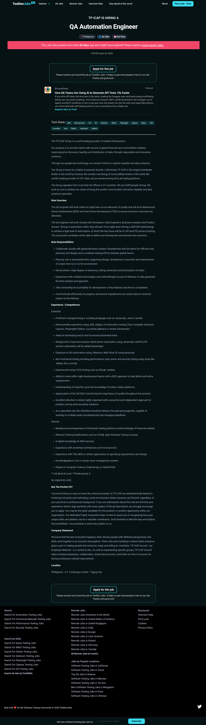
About (165, 3)
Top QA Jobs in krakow (83, 674)
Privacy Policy (145, 627)
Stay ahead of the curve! (120, 3)
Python (73, 128)
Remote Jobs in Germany (84, 645)
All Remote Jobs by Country (84, 653)
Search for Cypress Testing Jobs (21, 664)
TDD (151, 123)
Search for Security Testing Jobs (21, 627)
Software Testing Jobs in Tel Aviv (88, 683)
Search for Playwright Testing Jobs (22, 660)
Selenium (104, 123)
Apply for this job (103, 68)
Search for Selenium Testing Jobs (22, 656)
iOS (90, 123)
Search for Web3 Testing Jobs (20, 647)
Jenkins (94, 128)
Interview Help (96, 3)
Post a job (143, 619)
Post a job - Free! (183, 3)
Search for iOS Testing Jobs (19, 669)
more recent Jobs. (153, 45)
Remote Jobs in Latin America (87, 636)
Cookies (142, 623)
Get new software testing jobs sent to (75, 722)
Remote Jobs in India (82, 627)
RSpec (143, 123)
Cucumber (56, 128)
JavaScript (84, 128)
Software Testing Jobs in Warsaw (88, 678)
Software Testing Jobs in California (89, 665)
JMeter (114, 123)
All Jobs (59, 3)
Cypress (135, 123)
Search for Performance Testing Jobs (23, 623)
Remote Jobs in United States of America (92, 619)
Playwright (124, 123)
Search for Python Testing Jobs (20, 651)
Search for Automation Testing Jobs (23, 614)
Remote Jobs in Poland (83, 640)
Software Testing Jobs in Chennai (89, 696)
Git (96, 123)
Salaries (43, 3)
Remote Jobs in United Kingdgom (88, 623)
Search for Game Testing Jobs (20, 643)
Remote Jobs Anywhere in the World (90, 614)
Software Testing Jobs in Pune (87, 691)
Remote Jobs (76, 3)
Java (65, 128)
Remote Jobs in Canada (83, 649)
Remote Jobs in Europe (83, 632)
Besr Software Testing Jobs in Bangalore (92, 687)
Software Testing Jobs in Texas (87, 670)
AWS (69, 123)
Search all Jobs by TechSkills (18, 673)
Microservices (79, 123)
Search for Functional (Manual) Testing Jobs (27, 619)
